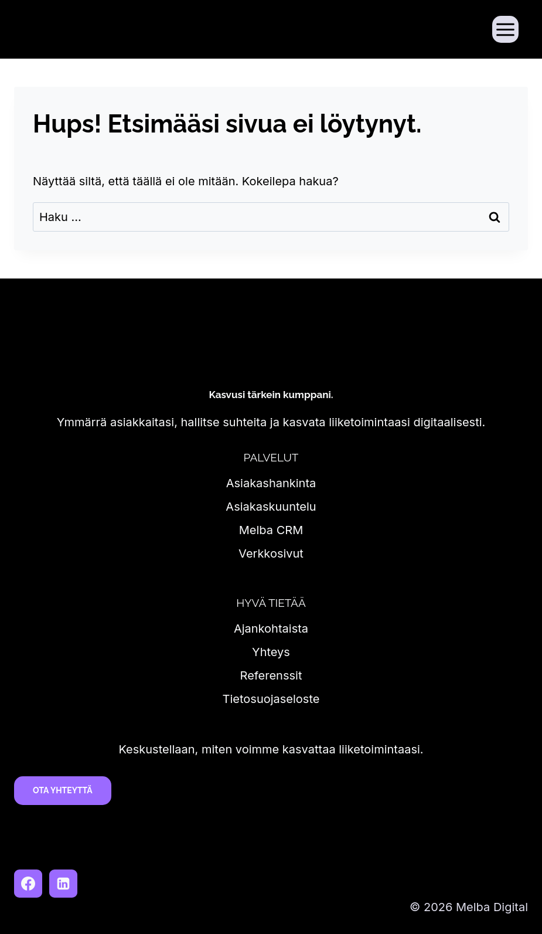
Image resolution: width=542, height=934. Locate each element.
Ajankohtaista (271, 628)
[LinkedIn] (63, 884)
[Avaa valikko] (505, 29)
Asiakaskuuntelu (271, 507)
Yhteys (271, 652)
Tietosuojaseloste (271, 699)
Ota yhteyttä (63, 790)
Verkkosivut (271, 553)
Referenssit (271, 675)
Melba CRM (271, 530)
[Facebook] (28, 884)
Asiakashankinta (271, 483)
